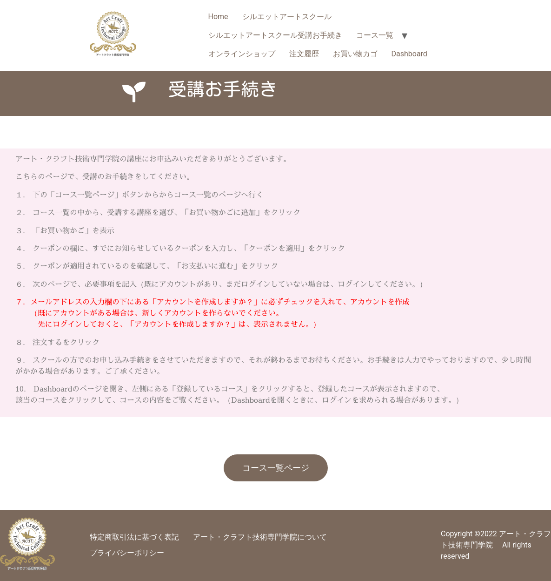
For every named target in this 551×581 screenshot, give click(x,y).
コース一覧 (374, 35)
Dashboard (409, 53)
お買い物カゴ (355, 53)
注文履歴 (304, 53)
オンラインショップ (241, 53)
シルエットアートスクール (287, 16)
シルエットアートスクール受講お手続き (275, 35)
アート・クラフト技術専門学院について (260, 537)
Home (218, 16)
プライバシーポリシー (127, 552)
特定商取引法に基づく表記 (134, 537)
